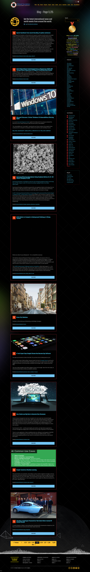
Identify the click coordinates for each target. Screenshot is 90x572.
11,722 (25, 543)
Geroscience (69, 175)
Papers (53, 4)
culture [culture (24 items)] (76, 41)
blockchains (69, 93)
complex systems (70, 98)
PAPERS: (38, 563)
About (36, 4)
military (27, 273)
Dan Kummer (71, 135)
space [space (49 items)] (68, 53)
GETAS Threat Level (14, 559)
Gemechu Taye (72, 128)
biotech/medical (25, 56)
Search (78, 20)
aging (68, 74)
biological (24, 204)
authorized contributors (33, 24)
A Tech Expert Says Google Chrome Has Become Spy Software (33, 353)
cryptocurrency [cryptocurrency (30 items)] (73, 41)
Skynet (68, 71)
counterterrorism (70, 101)
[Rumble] (78, 568)
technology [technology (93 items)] (75, 53)
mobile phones (33, 204)
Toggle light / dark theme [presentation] (78, 1)
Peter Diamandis (70, 65)
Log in (26, 24)
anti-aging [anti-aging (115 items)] (76, 35)
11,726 (41, 543)
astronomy (69, 80)
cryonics (68, 102)
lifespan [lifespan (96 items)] (68, 49)
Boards (41, 4)
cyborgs (30, 56)
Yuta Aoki (70, 142)
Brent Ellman (71, 155)
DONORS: (53, 559)
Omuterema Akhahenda (19, 56)
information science (26, 439)
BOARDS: (67, 559)
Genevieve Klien (72, 115)
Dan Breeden (71, 123)
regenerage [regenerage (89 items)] (75, 50)
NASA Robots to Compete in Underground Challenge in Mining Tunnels (33, 218)
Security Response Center (23, 122)
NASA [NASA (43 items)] (75, 49)
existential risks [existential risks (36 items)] (68, 42)
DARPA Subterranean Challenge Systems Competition (27, 266)
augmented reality (70, 81)
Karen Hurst (71, 131)
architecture (69, 77)
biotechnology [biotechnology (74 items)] (69, 40)
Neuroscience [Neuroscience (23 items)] (77, 49)
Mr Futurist (69, 177)
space (33, 273)
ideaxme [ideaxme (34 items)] (67, 46)
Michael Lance (72, 158)
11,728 (49, 543)
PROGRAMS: (68, 561)
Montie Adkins (71, 161)
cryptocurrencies (70, 104)
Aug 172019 (14, 33)
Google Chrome (44, 360)
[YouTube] (76, 568)
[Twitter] (72, 568)
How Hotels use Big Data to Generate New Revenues (30, 414)
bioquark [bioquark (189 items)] (70, 38)
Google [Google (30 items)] (67, 44)
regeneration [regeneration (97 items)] (69, 52)
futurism (31, 134)
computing (69, 99)
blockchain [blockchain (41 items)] (76, 40)
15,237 (54, 543)
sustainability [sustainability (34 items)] (71, 53)
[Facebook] (69, 568)
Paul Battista (71, 126)
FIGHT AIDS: (24, 561)
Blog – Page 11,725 (45, 12)
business (68, 94)
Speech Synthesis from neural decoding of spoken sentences (33, 33)
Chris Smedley (71, 164)
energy (24, 530)
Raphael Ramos (72, 149)
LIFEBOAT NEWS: (39, 557)
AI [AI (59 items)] (69, 35)
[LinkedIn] (74, 568)
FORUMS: (53, 563)
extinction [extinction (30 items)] (72, 42)
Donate (56, 4)
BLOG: (38, 559)
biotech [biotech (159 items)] (75, 38)
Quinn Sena (71, 121)
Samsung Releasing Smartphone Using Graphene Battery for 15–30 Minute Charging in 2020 (34, 177)
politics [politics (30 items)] (68, 50)
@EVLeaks (15, 184)
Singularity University (71, 70)
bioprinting (69, 89)
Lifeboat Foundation (18, 568)
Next (33, 545)
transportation (37, 204)
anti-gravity (69, 76)
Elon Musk (69, 69)
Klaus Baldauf (71, 139)
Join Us (60, 4)
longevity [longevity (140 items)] (72, 49)
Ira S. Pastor (71, 163)
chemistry (69, 95)
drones (24, 273)
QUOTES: (67, 563)
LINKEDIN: (53, 557)
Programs (45, 4)
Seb (69, 157)
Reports (49, 4)
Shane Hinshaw (72, 147)
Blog (38, 4)
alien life (68, 75)
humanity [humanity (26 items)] (78, 44)
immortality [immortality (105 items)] (71, 46)
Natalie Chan (71, 152)
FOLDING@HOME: (54, 561)
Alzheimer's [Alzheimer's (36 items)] (71, 35)
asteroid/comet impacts (72, 78)
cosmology (69, 100)
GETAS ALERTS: (68, 557)
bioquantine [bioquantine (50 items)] (75, 37)
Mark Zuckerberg (70, 73)
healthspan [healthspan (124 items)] (74, 44)
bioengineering (70, 86)
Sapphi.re (28, 568)
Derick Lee (71, 144)
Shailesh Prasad (72, 124)
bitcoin (68, 92)
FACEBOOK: (24, 557)
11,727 (45, 543)
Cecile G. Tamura (72, 141)
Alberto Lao (71, 146)
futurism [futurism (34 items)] (77, 42)
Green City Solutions (22, 317)
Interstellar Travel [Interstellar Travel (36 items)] (76, 46)
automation (69, 82)
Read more (33, 60)
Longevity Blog (70, 176)
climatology (69, 96)
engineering (28, 204)
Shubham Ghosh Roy (73, 120)
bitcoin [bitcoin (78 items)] (73, 40)
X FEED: (24, 559)
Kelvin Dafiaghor (72, 129)
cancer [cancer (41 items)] (70, 41)
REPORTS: (38, 561)
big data (68, 84)
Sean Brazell (71, 150)
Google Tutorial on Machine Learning (26, 470)
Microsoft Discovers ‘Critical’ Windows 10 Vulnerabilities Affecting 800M (35, 118)
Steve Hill (70, 153)
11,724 (33, 543)
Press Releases (76, 4)
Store (72, 4)
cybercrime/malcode (26, 134)
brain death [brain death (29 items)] (68, 41)
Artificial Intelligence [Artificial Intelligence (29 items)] (70, 37)
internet (28, 372)
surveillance (32, 372)
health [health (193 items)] (69, 44)
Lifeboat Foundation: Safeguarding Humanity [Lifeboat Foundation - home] (20, 5)
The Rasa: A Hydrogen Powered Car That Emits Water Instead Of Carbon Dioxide (34, 521)
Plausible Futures (70, 180)
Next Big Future (70, 179)
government (25, 372)
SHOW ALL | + (68, 166)
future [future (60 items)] (75, 42)
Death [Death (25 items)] (77, 41)
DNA (68, 67)
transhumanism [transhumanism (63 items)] (70, 54)
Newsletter (65, 4)
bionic (68, 88)
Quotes (69, 4)
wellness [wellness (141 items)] (75, 55)
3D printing (69, 63)
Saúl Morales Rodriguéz (71, 118)
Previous (16, 543)
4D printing (69, 64)
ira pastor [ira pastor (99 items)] (69, 47)
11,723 (29, 543)
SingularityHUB (70, 182)
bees (68, 83)
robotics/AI (33, 56)
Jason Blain (71, 160)
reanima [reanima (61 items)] (71, 50)
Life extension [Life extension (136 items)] (74, 47)
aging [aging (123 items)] (67, 35)
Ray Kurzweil (69, 68)
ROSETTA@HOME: (25, 563)
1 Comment (36, 372)
